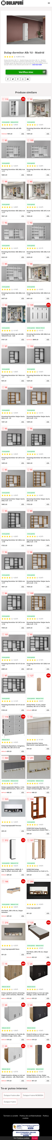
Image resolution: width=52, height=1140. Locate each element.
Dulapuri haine (10, 1102)
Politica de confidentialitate (30, 1116)
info (22, 134)
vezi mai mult (37, 65)
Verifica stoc (32, 72)
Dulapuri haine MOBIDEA (33, 1095)
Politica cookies (23, 1138)
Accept (34, 1138)
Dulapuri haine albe (12, 1095)
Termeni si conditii (10, 1116)
